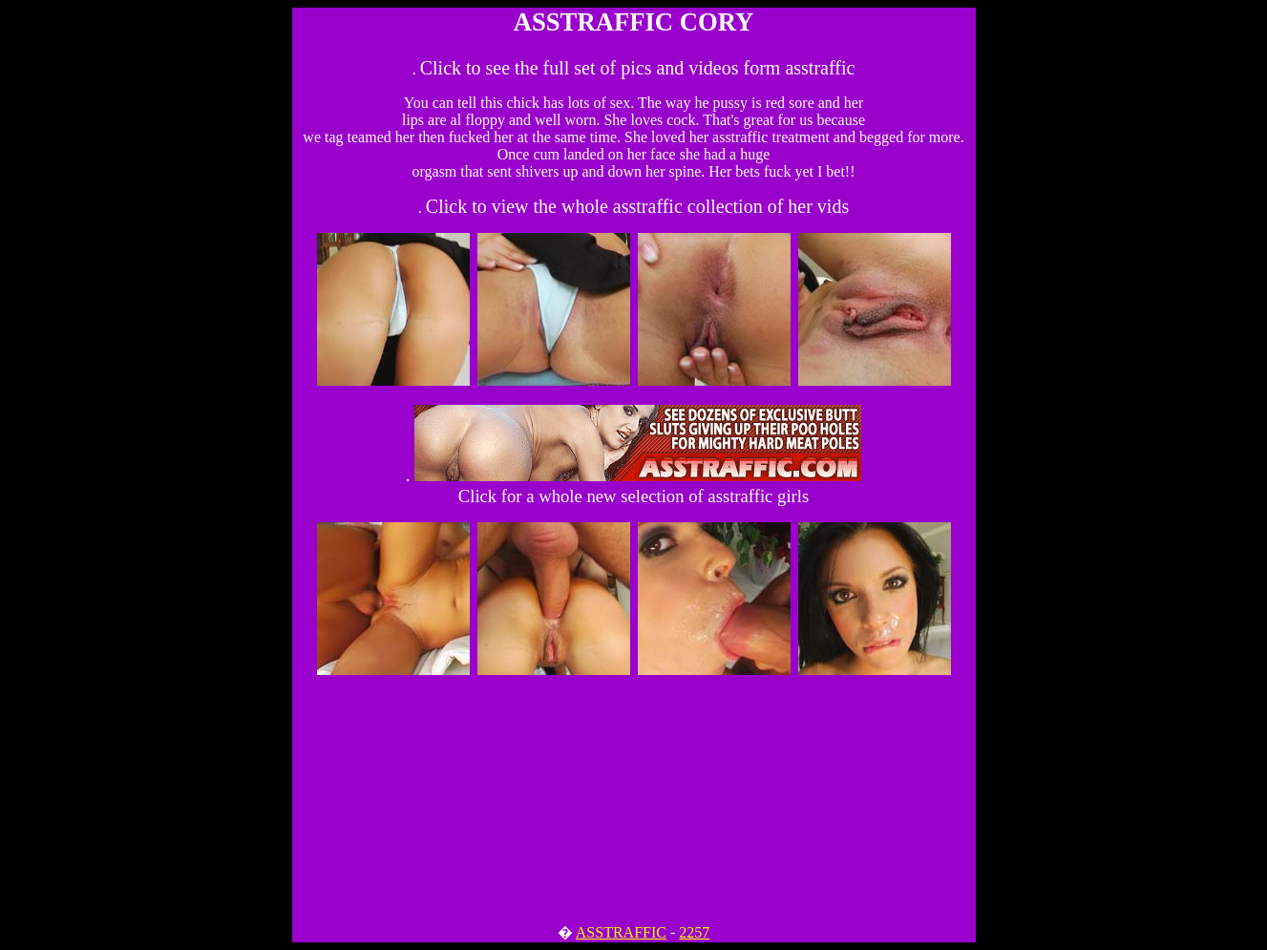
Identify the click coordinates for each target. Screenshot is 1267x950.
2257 (694, 932)
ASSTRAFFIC (621, 932)
